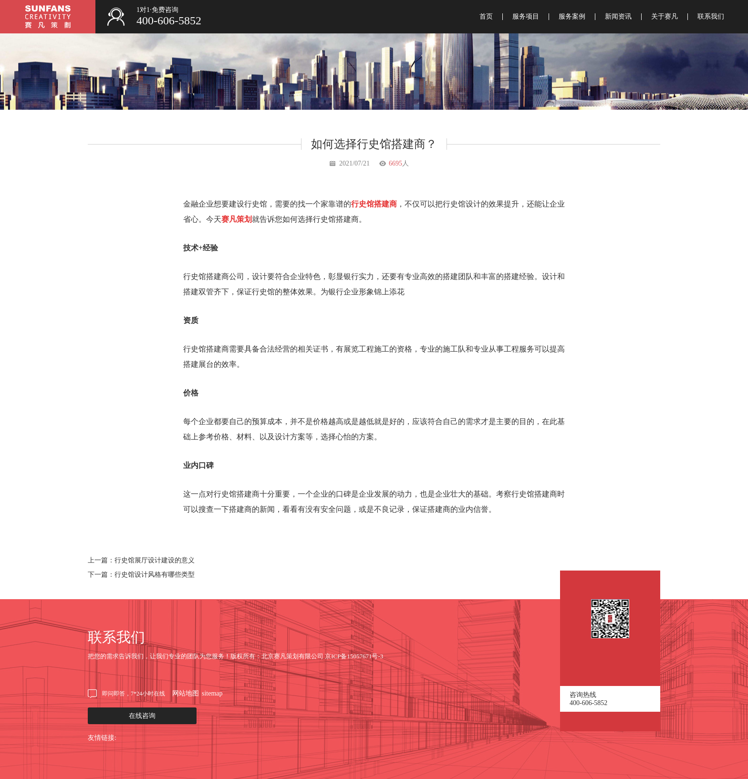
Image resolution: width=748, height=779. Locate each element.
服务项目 (525, 16)
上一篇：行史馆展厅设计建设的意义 (141, 560)
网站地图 (185, 693)
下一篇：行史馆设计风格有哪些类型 (141, 574)
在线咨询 (142, 715)
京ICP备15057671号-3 (354, 656)
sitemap (212, 693)
